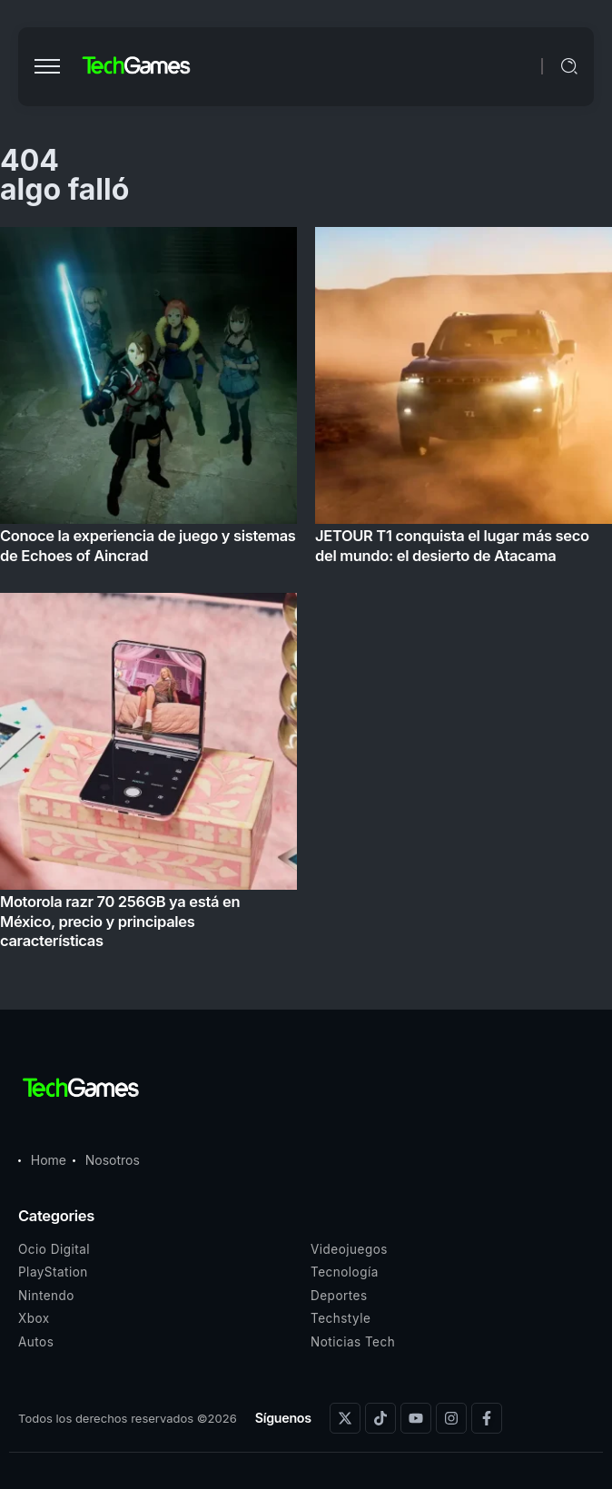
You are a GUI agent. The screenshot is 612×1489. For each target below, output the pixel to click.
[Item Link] (306, 594)
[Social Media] (345, 1418)
